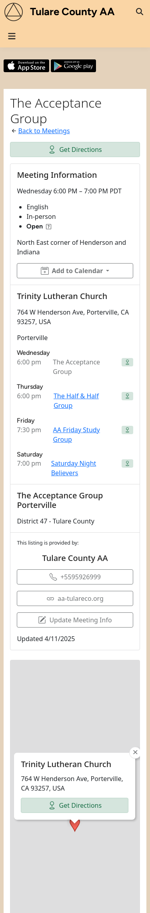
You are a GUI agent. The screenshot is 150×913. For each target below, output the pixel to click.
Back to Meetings (44, 130)
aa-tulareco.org (75, 598)
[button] (75, 759)
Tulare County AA (72, 11)
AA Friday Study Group (76, 434)
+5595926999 (75, 577)
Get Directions (75, 149)
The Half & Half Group (76, 401)
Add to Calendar (72, 270)
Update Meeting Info (75, 620)
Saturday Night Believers (73, 468)
